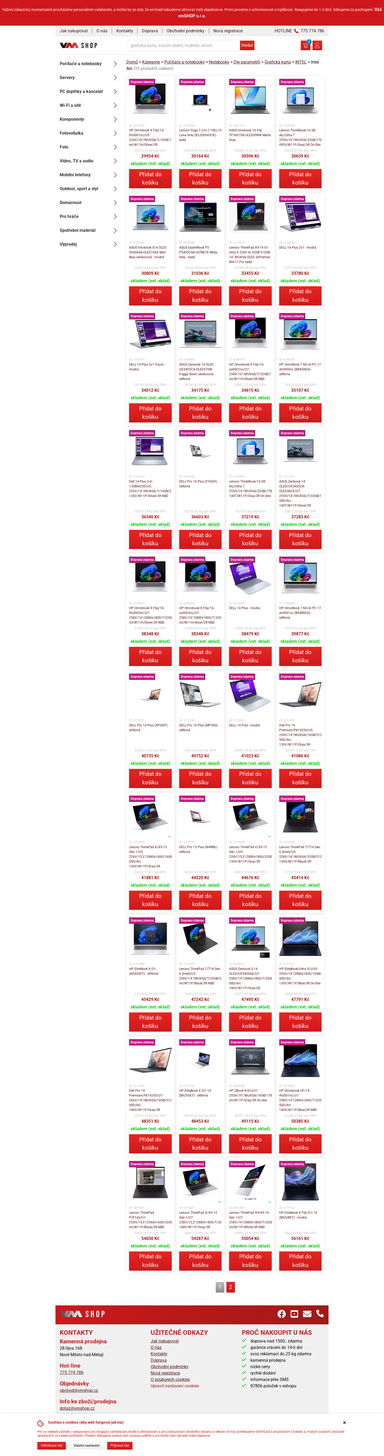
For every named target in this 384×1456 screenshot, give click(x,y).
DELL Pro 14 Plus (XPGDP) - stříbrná (149, 727)
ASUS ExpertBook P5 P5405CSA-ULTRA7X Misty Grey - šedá (198, 252)
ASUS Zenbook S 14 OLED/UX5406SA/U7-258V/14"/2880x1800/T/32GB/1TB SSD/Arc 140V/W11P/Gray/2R (250, 978)
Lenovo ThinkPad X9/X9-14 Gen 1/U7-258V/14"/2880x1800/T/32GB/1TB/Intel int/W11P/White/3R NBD (250, 1220)
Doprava (150, 30)
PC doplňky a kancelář (90, 91)
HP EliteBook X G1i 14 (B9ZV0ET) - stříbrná (195, 1093)
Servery (90, 78)
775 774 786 (71, 1372)
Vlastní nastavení (86, 1445)
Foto (90, 147)
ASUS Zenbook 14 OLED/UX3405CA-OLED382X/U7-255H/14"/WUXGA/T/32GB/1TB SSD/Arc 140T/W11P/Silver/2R (300, 493)
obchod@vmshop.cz (79, 1390)
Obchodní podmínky (186, 30)
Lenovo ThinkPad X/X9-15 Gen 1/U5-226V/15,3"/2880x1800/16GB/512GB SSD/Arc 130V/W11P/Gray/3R (150, 856)
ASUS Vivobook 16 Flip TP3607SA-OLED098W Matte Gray (250, 135)
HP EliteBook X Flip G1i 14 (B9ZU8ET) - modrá (298, 1215)
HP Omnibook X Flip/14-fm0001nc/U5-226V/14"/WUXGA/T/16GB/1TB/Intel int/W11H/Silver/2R (150, 137)
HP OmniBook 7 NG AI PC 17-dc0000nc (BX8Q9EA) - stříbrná (300, 369)
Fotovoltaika (90, 133)
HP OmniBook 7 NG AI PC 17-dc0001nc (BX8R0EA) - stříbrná (300, 613)
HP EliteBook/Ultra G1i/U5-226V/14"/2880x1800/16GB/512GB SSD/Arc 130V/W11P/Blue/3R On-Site (300, 976)
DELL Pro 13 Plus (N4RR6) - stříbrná (198, 849)
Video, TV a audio (90, 161)
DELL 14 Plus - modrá (244, 608)
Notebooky (219, 62)
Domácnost (90, 203)
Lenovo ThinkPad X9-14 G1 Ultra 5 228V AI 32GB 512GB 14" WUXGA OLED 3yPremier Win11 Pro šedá (249, 255)
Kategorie (151, 62)
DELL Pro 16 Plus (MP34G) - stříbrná (199, 727)
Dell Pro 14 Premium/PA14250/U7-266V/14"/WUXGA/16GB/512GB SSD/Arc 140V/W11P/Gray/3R (150, 1100)
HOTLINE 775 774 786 (299, 30)
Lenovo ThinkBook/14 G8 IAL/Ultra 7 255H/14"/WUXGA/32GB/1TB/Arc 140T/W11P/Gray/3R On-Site (250, 489)
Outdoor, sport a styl (90, 189)
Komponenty (90, 119)
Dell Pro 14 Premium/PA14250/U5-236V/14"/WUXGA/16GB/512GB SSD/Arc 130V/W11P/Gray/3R (300, 734)
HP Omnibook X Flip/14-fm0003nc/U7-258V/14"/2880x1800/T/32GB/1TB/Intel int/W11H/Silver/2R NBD (150, 615)
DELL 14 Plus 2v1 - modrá (297, 247)
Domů (132, 62)
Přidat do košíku (150, 178)
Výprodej (90, 244)
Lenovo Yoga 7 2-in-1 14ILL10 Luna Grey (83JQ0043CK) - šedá (200, 135)
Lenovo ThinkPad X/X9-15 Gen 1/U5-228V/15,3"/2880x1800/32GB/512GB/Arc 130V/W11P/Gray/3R (250, 854)
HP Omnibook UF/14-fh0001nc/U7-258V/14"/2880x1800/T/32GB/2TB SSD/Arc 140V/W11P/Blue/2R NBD (300, 1100)
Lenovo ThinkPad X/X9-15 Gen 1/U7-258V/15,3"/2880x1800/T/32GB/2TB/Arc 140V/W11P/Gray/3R (200, 1220)
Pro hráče (90, 216)
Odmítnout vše (51, 1445)
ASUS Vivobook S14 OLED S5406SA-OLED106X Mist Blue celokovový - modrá (147, 252)
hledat (247, 45)
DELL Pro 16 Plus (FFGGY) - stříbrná (198, 484)
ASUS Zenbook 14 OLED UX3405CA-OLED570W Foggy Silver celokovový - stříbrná (197, 372)
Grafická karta (278, 62)
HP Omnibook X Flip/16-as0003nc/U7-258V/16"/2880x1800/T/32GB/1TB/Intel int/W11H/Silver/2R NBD (200, 615)
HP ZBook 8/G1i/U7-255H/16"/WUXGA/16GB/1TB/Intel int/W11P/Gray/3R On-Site (250, 1095)
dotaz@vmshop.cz (77, 1408)
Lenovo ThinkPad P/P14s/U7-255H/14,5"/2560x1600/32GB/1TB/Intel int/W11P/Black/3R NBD (150, 1220)
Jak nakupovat (74, 30)
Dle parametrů (247, 62)
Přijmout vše (119, 1445)
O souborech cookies (170, 1379)
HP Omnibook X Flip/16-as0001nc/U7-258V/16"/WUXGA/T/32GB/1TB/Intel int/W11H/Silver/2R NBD (250, 372)
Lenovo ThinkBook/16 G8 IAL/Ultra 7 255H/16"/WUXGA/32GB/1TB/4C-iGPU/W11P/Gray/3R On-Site (300, 137)
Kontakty (124, 30)
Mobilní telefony (90, 175)
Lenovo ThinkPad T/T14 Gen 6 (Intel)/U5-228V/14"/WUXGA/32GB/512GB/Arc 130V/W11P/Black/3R (300, 854)
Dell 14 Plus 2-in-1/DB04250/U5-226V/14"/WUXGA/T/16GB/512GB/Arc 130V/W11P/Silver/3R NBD (150, 489)
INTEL (301, 62)
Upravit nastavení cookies (175, 1385)
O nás (102, 30)
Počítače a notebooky (90, 64)
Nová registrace (228, 30)
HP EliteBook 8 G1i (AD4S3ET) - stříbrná (143, 971)
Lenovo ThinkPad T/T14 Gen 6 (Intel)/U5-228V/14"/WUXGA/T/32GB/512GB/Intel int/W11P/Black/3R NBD (200, 976)
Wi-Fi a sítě (90, 105)
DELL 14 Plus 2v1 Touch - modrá (147, 367)
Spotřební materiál (90, 230)
